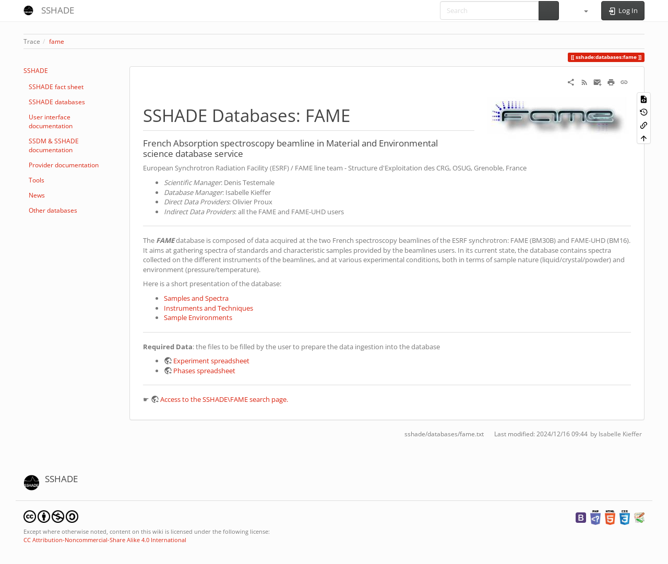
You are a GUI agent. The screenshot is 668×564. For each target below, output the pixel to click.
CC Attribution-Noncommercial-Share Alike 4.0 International (104, 540)
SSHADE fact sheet (56, 86)
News (37, 195)
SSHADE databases (57, 101)
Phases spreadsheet (204, 370)
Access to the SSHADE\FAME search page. (224, 399)
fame (56, 41)
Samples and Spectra (196, 298)
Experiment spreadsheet (211, 360)
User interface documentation (51, 121)
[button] (581, 10)
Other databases (53, 210)
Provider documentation (64, 165)
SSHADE (35, 70)
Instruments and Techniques (208, 308)
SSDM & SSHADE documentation (54, 145)
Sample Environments (198, 317)
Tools (36, 180)
